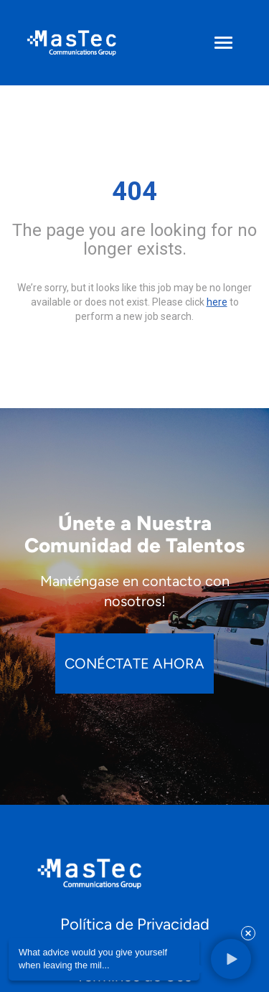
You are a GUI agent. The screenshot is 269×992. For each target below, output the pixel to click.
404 (134, 191)
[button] (230, 959)
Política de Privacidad (134, 924)
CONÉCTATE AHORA (134, 663)
